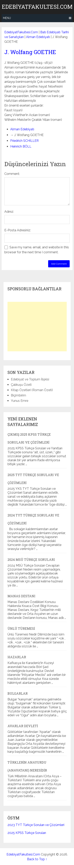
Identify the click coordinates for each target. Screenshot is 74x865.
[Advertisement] (37, 326)
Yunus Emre (19, 401)
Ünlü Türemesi (21, 628)
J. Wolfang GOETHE (30, 52)
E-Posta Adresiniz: (17, 230)
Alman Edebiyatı (38, 37)
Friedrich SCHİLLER (24, 141)
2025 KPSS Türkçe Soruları (26, 833)
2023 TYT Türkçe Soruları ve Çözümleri (35, 825)
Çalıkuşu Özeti (21, 385)
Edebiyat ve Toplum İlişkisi (30, 379)
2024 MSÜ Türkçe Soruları (31, 559)
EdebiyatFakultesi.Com (37, 7)
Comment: (12, 174)
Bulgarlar (17, 693)
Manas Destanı (21, 596)
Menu (7, 18)
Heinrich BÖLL (20, 146)
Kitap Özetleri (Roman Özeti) (32, 390)
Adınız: (9, 211)
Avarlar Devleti (22, 726)
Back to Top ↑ (37, 859)
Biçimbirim (18, 395)
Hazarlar (16, 657)
